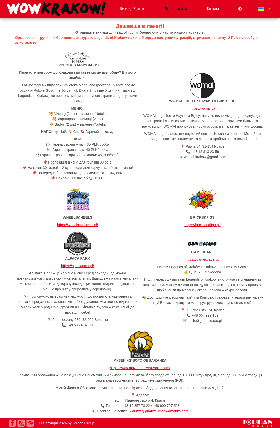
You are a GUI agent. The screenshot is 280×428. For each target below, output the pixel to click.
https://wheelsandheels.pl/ (77, 225)
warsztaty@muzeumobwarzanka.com (159, 411)
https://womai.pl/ (202, 108)
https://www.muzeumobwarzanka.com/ (140, 368)
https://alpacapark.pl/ (77, 266)
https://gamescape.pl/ (202, 259)
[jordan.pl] (257, 425)
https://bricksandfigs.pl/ (202, 225)
